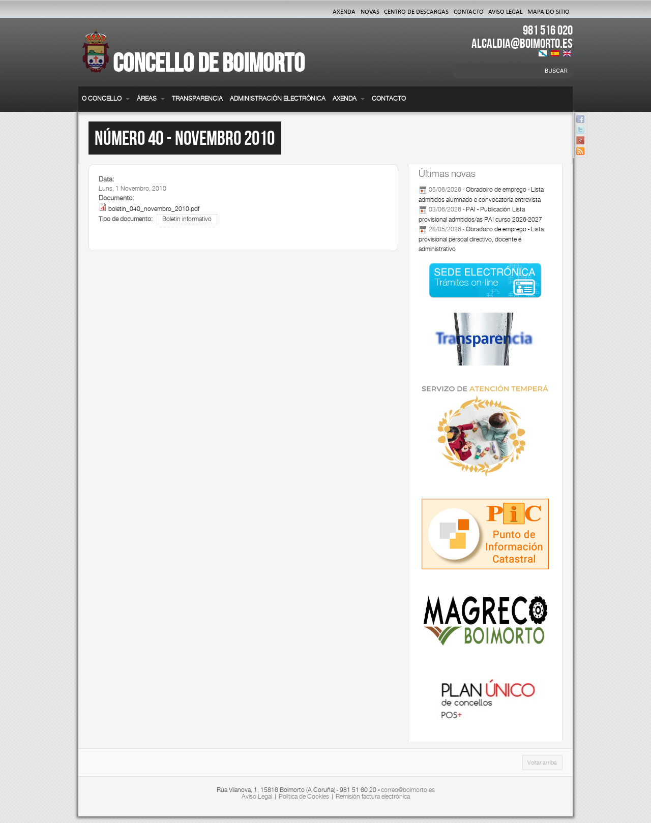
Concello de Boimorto (209, 62)
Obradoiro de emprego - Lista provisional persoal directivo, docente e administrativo (481, 239)
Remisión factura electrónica (373, 796)
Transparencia (197, 99)
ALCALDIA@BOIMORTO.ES (522, 43)
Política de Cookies (304, 796)
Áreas (151, 99)
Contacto (469, 11)
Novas (370, 11)
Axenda (344, 11)
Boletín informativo (187, 219)
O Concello (106, 99)
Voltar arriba (542, 762)
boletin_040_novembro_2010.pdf (153, 209)
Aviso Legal (505, 11)
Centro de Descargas (416, 11)
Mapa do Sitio (548, 11)
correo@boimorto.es (408, 790)
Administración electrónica (278, 99)
